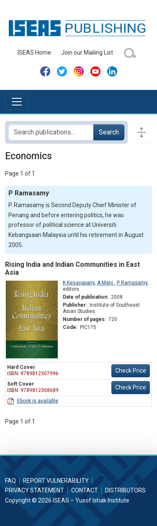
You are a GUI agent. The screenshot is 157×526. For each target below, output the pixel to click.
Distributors (125, 490)
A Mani (105, 283)
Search (109, 132)
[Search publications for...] (51, 132)
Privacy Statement (34, 490)
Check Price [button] (130, 370)
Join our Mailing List (87, 52)
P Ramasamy (132, 283)
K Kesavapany (79, 283)
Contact (84, 490)
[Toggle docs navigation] (141, 132)
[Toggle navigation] (16, 101)
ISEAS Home (34, 52)
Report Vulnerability (56, 480)
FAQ (10, 480)
